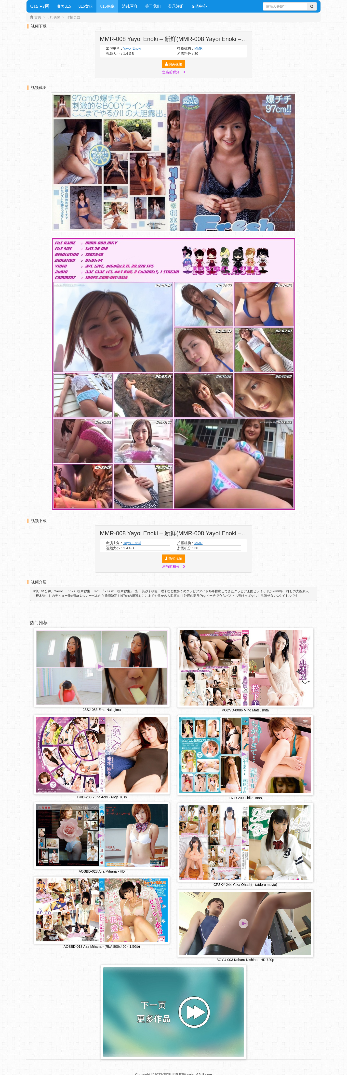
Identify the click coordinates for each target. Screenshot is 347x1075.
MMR (198, 48)
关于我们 (153, 6)
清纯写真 (130, 6)
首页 (37, 17)
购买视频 (173, 64)
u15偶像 (107, 6)
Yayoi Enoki (132, 48)
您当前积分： (173, 72)
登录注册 (176, 6)
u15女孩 (86, 6)
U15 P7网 (39, 6)
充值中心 (199, 6)
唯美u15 (64, 6)
